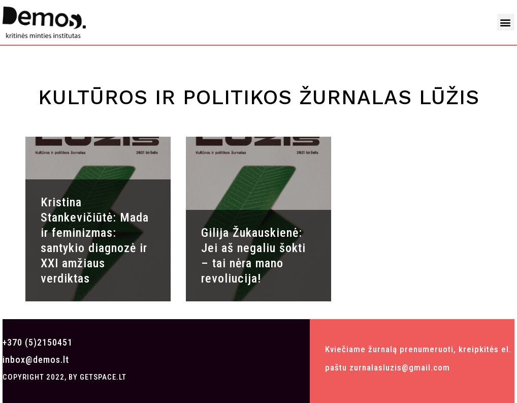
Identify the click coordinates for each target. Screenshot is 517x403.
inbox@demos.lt (36, 359)
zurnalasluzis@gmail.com (399, 367)
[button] (505, 22)
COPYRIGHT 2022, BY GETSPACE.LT (64, 377)
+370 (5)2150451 (38, 342)
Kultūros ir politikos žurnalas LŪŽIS (258, 97)
